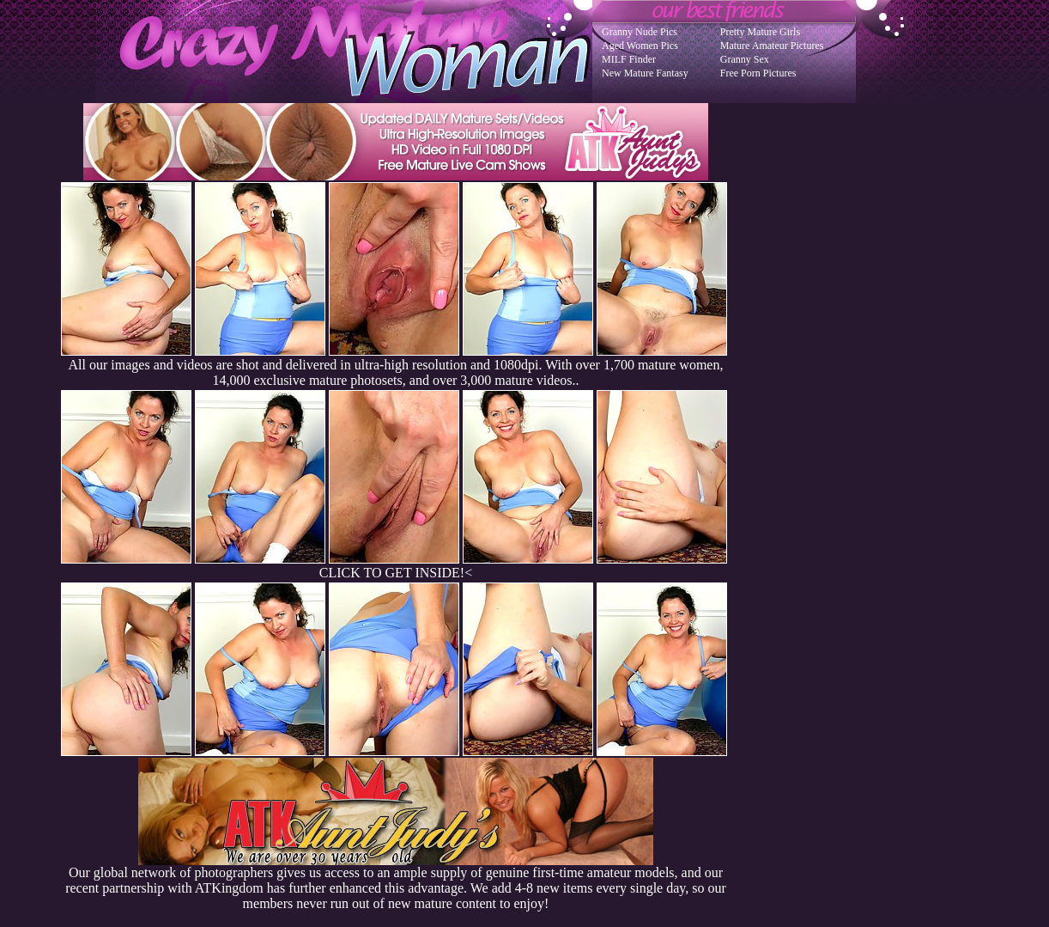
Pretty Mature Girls (760, 32)
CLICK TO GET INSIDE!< (395, 572)
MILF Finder (629, 59)
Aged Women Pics (640, 46)
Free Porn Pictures (758, 73)
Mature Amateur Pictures (772, 46)
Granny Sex (744, 59)
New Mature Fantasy (645, 73)
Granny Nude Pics (639, 32)
